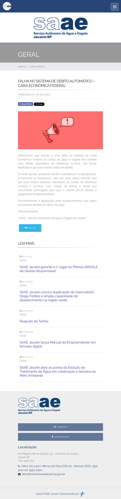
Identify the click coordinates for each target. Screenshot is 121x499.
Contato (60, 427)
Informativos (37, 66)
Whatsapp (56, 105)
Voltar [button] (30, 228)
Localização (60, 437)
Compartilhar (25, 104)
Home (22, 66)
